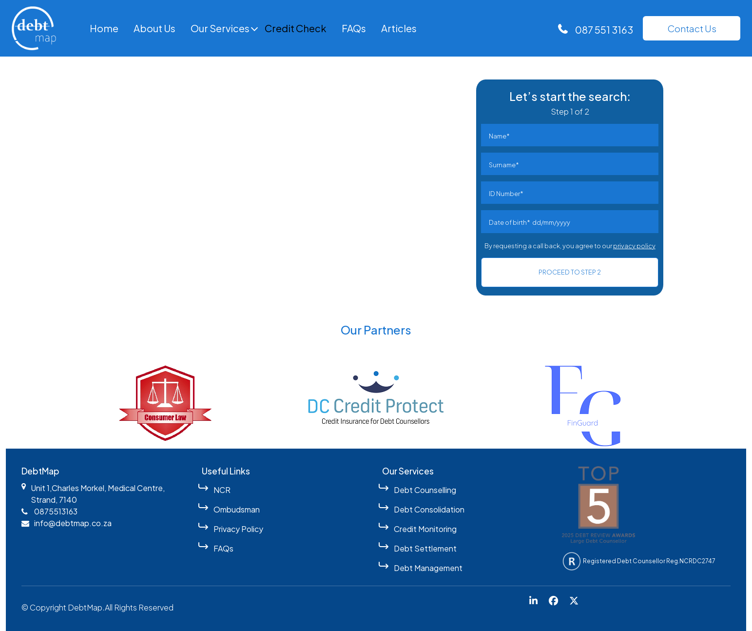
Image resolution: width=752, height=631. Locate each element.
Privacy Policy (238, 529)
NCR (222, 490)
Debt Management (428, 568)
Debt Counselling (425, 490)
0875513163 (55, 511)
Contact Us (691, 28)
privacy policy (634, 246)
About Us (154, 28)
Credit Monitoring (425, 529)
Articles (399, 28)
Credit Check (296, 28)
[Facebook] (553, 601)
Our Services (220, 28)
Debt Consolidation (429, 509)
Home (104, 28)
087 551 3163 (604, 29)
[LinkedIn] (533, 601)
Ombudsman (236, 509)
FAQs (354, 28)
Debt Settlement (425, 548)
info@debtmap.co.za (73, 523)
